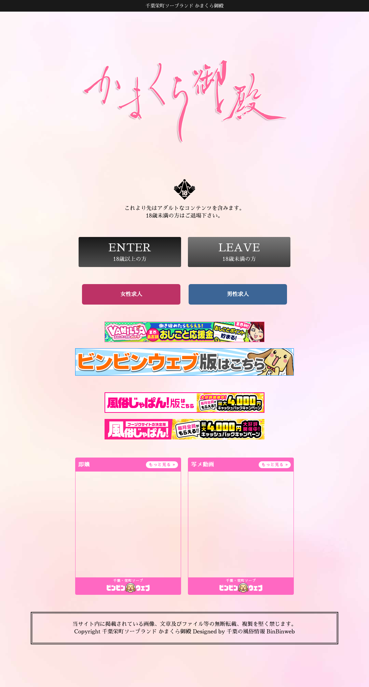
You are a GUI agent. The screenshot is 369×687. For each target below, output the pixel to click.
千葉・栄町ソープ (128, 581)
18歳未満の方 (239, 252)
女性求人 (131, 294)
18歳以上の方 (130, 252)
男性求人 (238, 294)
